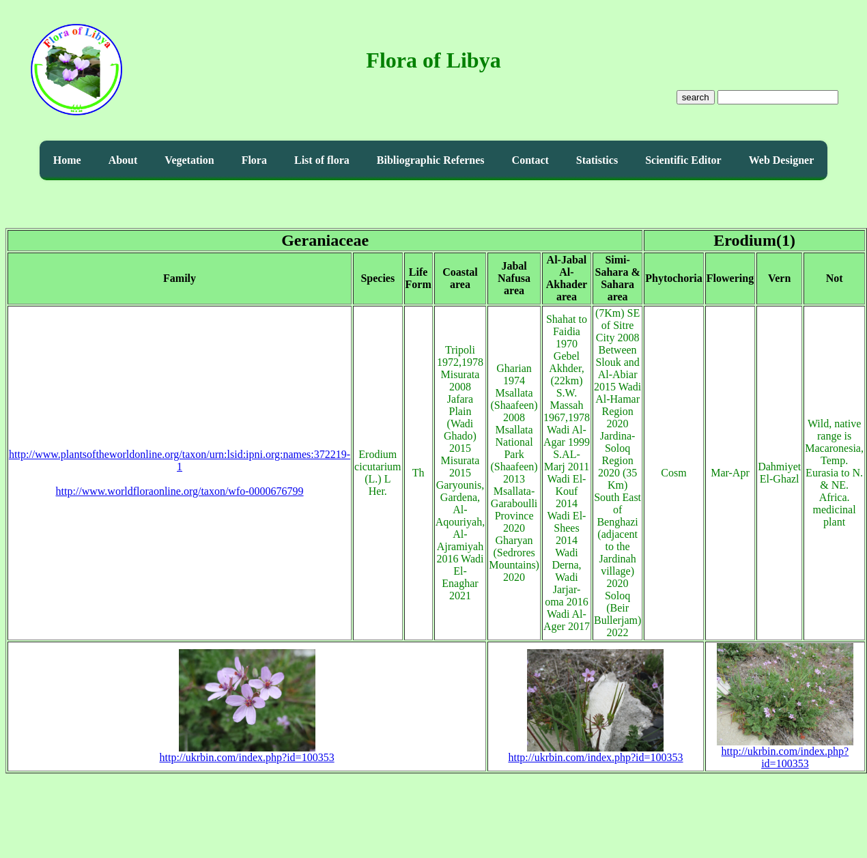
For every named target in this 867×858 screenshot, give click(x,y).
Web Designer (781, 160)
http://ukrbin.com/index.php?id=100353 (247, 752)
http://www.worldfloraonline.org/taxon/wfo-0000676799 (180, 491)
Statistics (597, 160)
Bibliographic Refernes (431, 160)
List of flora (322, 160)
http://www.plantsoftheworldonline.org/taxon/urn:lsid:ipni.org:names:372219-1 (179, 460)
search (695, 97)
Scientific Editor (683, 160)
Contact (530, 160)
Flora (254, 160)
